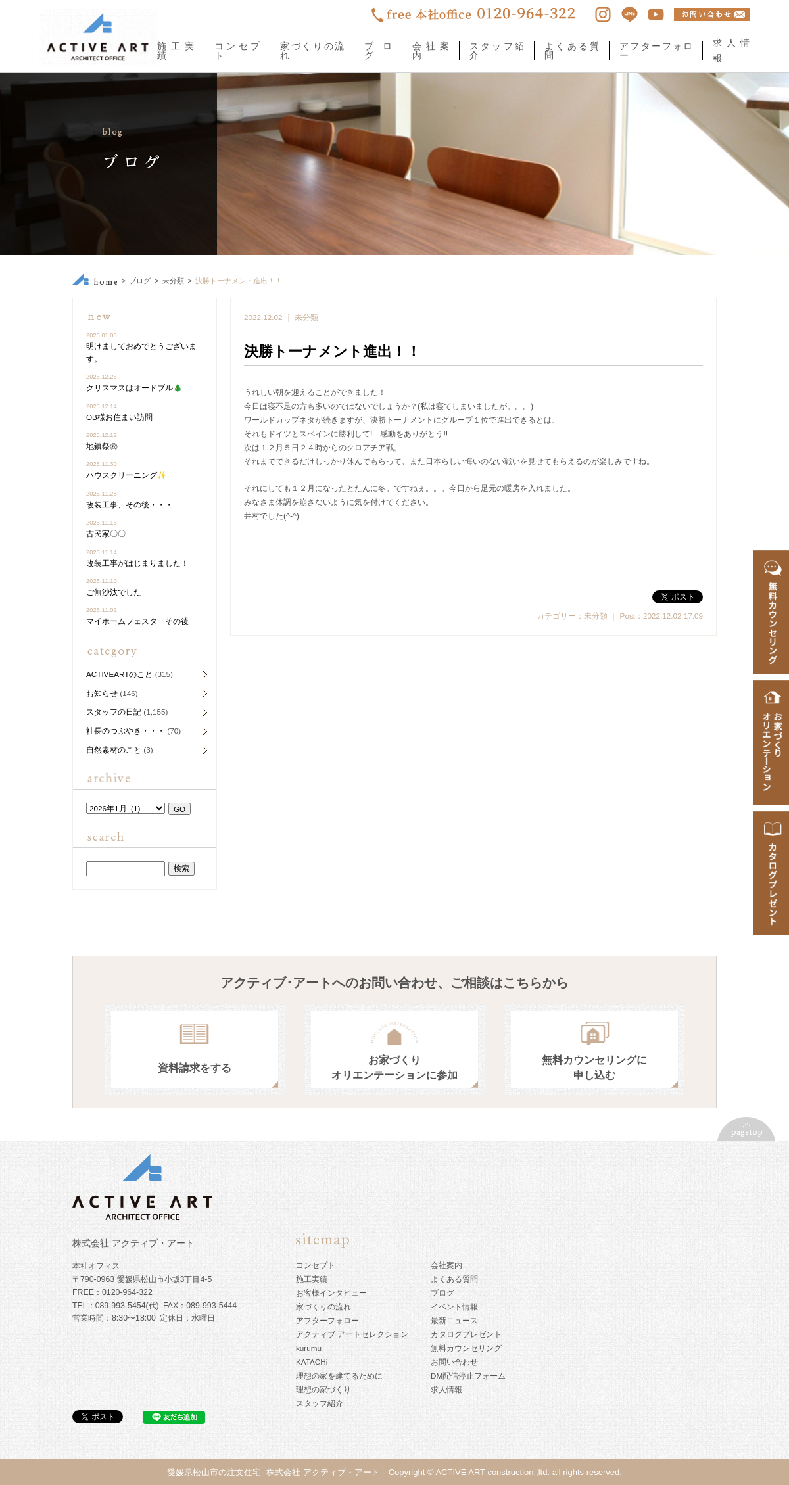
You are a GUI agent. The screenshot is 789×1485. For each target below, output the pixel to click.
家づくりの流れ (312, 50)
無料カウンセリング (466, 1348)
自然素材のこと (113, 749)
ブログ (378, 50)
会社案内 (430, 50)
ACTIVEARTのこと (119, 674)
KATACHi (311, 1361)
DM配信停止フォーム (468, 1375)
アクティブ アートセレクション (352, 1334)
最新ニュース (454, 1320)
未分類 (173, 281)
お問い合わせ (454, 1361)
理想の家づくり (323, 1389)
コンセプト (237, 50)
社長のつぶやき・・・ (125, 730)
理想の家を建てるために (339, 1375)
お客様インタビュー (331, 1292)
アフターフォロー (655, 50)
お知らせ (102, 693)
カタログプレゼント (466, 1334)
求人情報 (446, 1389)
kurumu (309, 1348)
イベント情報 (454, 1306)
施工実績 (175, 50)
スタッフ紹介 (496, 50)
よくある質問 (571, 50)
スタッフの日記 (113, 711)
